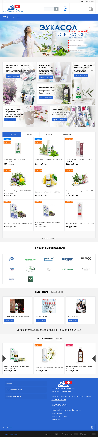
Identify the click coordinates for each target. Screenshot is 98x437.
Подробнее (9, 321)
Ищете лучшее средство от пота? (46, 66)
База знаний (57, 292)
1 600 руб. (49, 166)
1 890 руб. (49, 197)
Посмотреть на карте (59, 400)
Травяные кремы (58, 110)
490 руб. (18, 166)
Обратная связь (10, 434)
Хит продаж (12, 134)
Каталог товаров (12, 17)
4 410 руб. (72, 371)
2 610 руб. (41, 371)
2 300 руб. (18, 197)
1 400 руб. (18, 228)
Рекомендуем (67, 134)
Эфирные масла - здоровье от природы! (18, 66)
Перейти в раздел (13, 76)
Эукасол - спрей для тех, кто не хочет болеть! (83, 66)
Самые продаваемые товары (49, 339)
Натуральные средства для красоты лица (13, 111)
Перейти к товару (81, 76)
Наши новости (41, 292)
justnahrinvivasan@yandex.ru (69, 411)
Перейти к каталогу (59, 120)
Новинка (30, 134)
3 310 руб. (80, 197)
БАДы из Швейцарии (47, 87)
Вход (82, 1)
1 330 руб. (80, 166)
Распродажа (49, 134)
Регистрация (90, 1)
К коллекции (10, 120)
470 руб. (49, 228)
